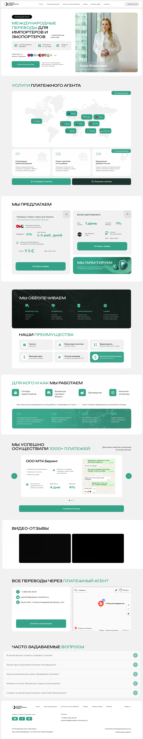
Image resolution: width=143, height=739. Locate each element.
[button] (26, 64)
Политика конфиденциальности (118, 729)
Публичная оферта (123, 732)
